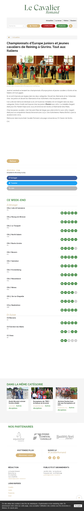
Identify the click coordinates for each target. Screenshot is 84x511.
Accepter (78, 506)
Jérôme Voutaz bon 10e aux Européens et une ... (66, 403)
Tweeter (13, 183)
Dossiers (73, 20)
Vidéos (66, 20)
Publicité (62, 26)
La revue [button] (58, 20)
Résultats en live (72, 213)
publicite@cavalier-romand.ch (51, 475)
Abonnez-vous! (26, 455)
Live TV (75, 213)
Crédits (10, 487)
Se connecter (71, 26)
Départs (65, 213)
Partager (13, 178)
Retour (13, 161)
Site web (62, 213)
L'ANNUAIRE (48, 26)
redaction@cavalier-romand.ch (17, 478)
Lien (11, 188)
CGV (10, 496)
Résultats (68, 213)
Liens (10, 490)
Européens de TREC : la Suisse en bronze (41, 402)
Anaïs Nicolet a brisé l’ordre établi (17, 402)
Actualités (49, 20)
